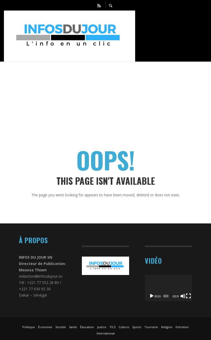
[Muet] (183, 296)
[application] (168, 288)
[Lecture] (151, 296)
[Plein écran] (188, 296)
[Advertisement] (105, 99)
